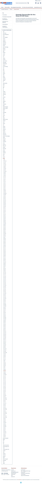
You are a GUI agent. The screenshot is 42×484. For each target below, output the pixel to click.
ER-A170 (4, 302)
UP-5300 (4, 364)
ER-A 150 (4, 272)
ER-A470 (4, 321)
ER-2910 (4, 241)
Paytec (4, 137)
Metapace (4, 104)
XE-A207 (4, 423)
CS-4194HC (4, 171)
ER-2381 (4, 219)
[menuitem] (22, 3)
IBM (3, 87)
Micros (4, 109)
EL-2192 (4, 184)
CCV (3, 56)
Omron (4, 130)
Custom (4, 59)
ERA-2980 (4, 337)
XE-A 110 (4, 378)
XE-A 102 (4, 377)
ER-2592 (4, 234)
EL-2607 (4, 186)
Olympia (4, 129)
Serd (3, 155)
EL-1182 (4, 176)
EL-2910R (4, 194)
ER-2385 (4, 220)
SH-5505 (4, 355)
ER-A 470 (4, 287)
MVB (3, 113)
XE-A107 (4, 396)
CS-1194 (4, 162)
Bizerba (4, 49)
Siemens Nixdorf (5, 438)
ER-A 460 (4, 286)
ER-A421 (4, 313)
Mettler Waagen (5, 106)
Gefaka (4, 77)
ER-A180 (4, 303)
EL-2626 (4, 189)
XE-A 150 (4, 383)
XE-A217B (4, 431)
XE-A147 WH (5, 413)
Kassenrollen (23, 472)
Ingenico (4, 92)
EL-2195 (4, 185)
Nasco (4, 115)
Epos (3, 70)
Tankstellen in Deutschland (25, 473)
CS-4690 (4, 175)
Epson (4, 72)
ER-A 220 (4, 277)
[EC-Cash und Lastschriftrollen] (28, 7)
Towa (4, 447)
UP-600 (4, 366)
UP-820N (4, 373)
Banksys (4, 41)
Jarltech (4, 97)
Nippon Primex (5, 119)
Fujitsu (4, 73)
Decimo (4, 65)
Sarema (4, 151)
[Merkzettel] (36, 3)
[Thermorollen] (7, 7)
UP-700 (4, 368)
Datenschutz (13, 474)
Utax (3, 452)
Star (3, 442)
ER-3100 (4, 246)
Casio (4, 55)
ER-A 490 (4, 289)
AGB (12, 475)
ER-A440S (4, 317)
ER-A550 (4, 324)
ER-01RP (4, 202)
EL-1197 (4, 177)
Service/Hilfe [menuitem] (38, 0)
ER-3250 (4, 251)
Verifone (4, 454)
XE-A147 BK (5, 412)
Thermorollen (4, 14)
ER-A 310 (4, 280)
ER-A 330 (4, 282)
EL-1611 (4, 180)
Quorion (4, 144)
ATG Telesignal (5, 37)
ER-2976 (4, 243)
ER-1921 (4, 215)
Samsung (4, 148)
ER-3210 (4, 250)
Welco (4, 457)
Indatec (4, 91)
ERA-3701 (4, 338)
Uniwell (4, 450)
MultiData (4, 112)
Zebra (4, 463)
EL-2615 (4, 188)
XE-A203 (4, 421)
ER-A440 (4, 316)
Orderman (4, 134)
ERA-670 (4, 346)
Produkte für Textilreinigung (4, 27)
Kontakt (12, 469)
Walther (4, 456)
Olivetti (4, 127)
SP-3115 (4, 357)
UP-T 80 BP (4, 374)
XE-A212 (4, 427)
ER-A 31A (4, 281)
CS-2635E (4, 168)
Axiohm (4, 40)
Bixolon (4, 48)
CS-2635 (4, 167)
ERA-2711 (4, 330)
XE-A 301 (4, 391)
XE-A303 (4, 435)
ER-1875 (4, 210)
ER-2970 (4, 242)
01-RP (4, 159)
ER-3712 (4, 256)
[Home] (2, 7)
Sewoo (4, 156)
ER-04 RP (4, 206)
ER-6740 (4, 268)
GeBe (4, 76)
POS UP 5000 (5, 352)
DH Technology (5, 66)
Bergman (4, 44)
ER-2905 (4, 238)
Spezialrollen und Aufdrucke (5, 22)
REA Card (4, 145)
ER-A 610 (4, 295)
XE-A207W (4, 426)
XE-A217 (4, 430)
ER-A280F (4, 304)
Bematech (4, 42)
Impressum (13, 476)
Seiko (4, 154)
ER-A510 (4, 322)
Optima (4, 131)
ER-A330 (4, 308)
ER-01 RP (4, 201)
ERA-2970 (4, 334)
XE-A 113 (4, 379)
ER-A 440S (4, 285)
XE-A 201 (4, 386)
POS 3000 (4, 351)
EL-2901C (4, 190)
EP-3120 (4, 198)
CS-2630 (4, 166)
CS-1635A (4, 164)
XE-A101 (4, 392)
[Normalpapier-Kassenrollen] (16, 7)
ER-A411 (4, 311)
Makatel (4, 101)
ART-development (6, 34)
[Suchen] (28, 3)
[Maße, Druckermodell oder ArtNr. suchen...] (22, 3)
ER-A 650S (4, 298)
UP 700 (4, 361)
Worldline (4, 460)
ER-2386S (4, 223)
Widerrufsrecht (13, 473)
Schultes (4, 152)
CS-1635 (4, 163)
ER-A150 (4, 299)
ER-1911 (4, 212)
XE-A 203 (4, 388)
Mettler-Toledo (5, 108)
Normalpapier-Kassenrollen (6, 16)
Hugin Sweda (5, 83)
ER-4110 (4, 260)
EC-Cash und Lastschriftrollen (5, 19)
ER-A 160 (4, 273)
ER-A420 (4, 312)
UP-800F (4, 369)
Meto (4, 105)
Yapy (3, 461)
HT (3, 81)
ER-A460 (4, 320)
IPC (3, 95)
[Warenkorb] (40, 3)
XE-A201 (4, 418)
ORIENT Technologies (6, 136)
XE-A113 (4, 401)
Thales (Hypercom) (6, 446)
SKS (3, 440)
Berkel (4, 45)
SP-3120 (4, 359)
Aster (4, 35)
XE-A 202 (4, 387)
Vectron (4, 453)
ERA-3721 (4, 342)
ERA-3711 (4, 339)
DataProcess (5, 63)
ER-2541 (4, 230)
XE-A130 (4, 405)
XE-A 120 (4, 381)
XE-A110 (4, 400)
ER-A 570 (4, 294)
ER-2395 (4, 225)
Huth (3, 84)
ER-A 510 (4, 290)
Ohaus (4, 123)
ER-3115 (4, 247)
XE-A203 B (4, 422)
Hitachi (4, 80)
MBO (3, 102)
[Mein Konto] (38, 3)
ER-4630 (4, 263)
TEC (3, 443)
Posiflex (4, 140)
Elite (3, 69)
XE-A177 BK (5, 416)
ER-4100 (4, 259)
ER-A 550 (4, 291)
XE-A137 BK (5, 408)
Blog (3, 12)
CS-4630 (4, 172)
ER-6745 (4, 269)
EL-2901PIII (4, 193)
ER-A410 (4, 309)
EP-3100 (4, 197)
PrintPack (4, 141)
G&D (3, 74)
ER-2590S (4, 233)
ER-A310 (4, 307)
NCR (3, 116)
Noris (4, 122)
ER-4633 (4, 264)
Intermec (4, 94)
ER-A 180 (4, 276)
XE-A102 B (4, 395)
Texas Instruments (6, 445)
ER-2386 (4, 221)
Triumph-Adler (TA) (6, 449)
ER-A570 (4, 325)
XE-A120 (4, 404)
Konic (4, 99)
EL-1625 (4, 181)
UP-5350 (4, 365)
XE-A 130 (4, 382)
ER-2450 (4, 228)
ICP (3, 90)
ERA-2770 (4, 333)
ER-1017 (4, 207)
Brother (4, 52)
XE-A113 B (4, 403)
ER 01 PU (4, 199)
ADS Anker (4, 33)
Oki (3, 124)
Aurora (4, 38)
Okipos (4, 126)
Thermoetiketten (5, 24)
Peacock (4, 138)
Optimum (4, 133)
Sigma (4, 439)
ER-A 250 (4, 278)
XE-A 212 (4, 390)
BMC (3, 51)
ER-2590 (4, 232)
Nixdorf (4, 120)
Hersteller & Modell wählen (6, 30)
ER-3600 (4, 255)
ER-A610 (4, 326)
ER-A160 (4, 300)
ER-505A (4, 265)
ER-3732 (4, 258)
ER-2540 (4, 229)
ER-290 (4, 237)
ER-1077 (4, 208)
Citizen (4, 58)
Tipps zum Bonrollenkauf (25, 475)
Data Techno (5, 60)
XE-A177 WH (5, 417)
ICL (3, 88)
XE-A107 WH (5, 399)
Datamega (4, 62)
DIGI (3, 67)
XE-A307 (4, 436)
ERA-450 (4, 343)
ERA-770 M (4, 348)
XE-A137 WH (5, 409)
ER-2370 (4, 216)
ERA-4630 (4, 344)
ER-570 (4, 267)
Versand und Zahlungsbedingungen (14, 472)
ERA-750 (4, 347)
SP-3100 (4, 356)
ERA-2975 (4, 335)
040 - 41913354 (4, 473)
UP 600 (4, 360)
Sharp (4, 158)
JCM (3, 98)
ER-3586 (4, 254)
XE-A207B (4, 425)
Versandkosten (20, 479)
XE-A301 (4, 434)
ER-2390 (4, 224)
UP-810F (4, 370)
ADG (3, 31)
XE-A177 (4, 414)
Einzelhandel (23, 469)
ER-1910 (4, 211)
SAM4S (4, 147)
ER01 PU (4, 329)
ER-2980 (4, 245)
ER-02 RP (4, 203)
